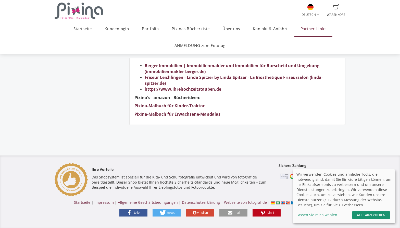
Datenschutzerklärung (201, 202)
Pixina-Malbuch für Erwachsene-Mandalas (177, 114)
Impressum (104, 202)
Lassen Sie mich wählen (316, 214)
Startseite (82, 28)
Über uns (231, 28)
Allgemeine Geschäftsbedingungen (148, 202)
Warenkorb (336, 10)
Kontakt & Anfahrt (270, 28)
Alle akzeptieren (371, 215)
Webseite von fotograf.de (245, 202)
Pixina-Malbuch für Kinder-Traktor (169, 106)
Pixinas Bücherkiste (191, 28)
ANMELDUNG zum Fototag (199, 45)
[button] (133, 213)
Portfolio (150, 28)
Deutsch (310, 10)
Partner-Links (314, 28)
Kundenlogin (117, 28)
